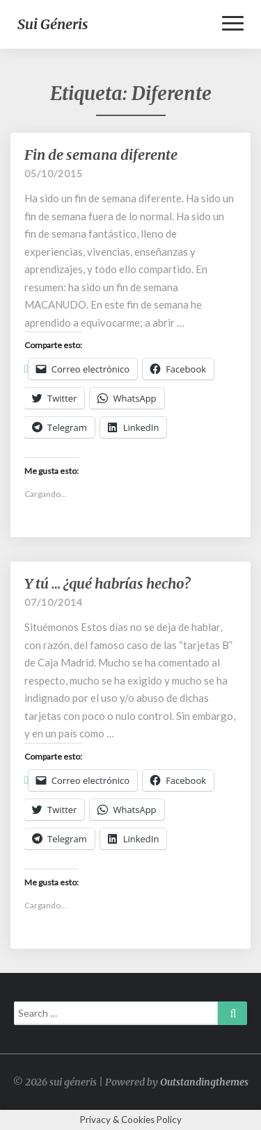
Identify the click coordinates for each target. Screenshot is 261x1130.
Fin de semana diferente (100, 154)
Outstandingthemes (204, 1082)
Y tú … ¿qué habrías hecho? (107, 583)
